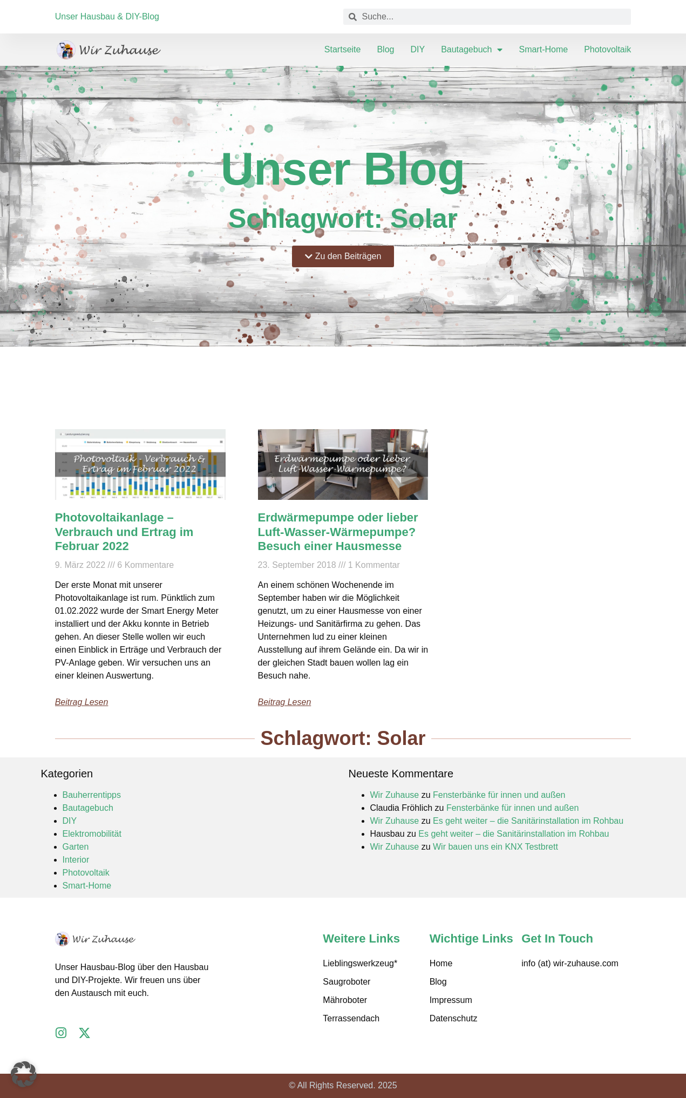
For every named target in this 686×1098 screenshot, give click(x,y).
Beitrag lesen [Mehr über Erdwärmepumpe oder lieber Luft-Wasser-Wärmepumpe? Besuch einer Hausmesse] (284, 702)
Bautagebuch (471, 50)
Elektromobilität (92, 833)
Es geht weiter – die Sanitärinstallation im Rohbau (528, 820)
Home (441, 963)
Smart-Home (543, 49)
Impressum (451, 1000)
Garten (76, 846)
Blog (385, 49)
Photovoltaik (607, 49)
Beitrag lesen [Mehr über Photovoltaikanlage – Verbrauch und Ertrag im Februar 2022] (81, 702)
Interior (76, 859)
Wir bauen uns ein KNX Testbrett (495, 846)
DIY (417, 49)
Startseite (342, 49)
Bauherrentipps (92, 794)
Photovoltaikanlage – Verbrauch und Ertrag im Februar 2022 (124, 532)
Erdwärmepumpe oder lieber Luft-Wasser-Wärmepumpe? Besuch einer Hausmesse (338, 532)
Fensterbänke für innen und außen (499, 794)
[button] (23, 1074)
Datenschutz (454, 1018)
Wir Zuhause (394, 794)
